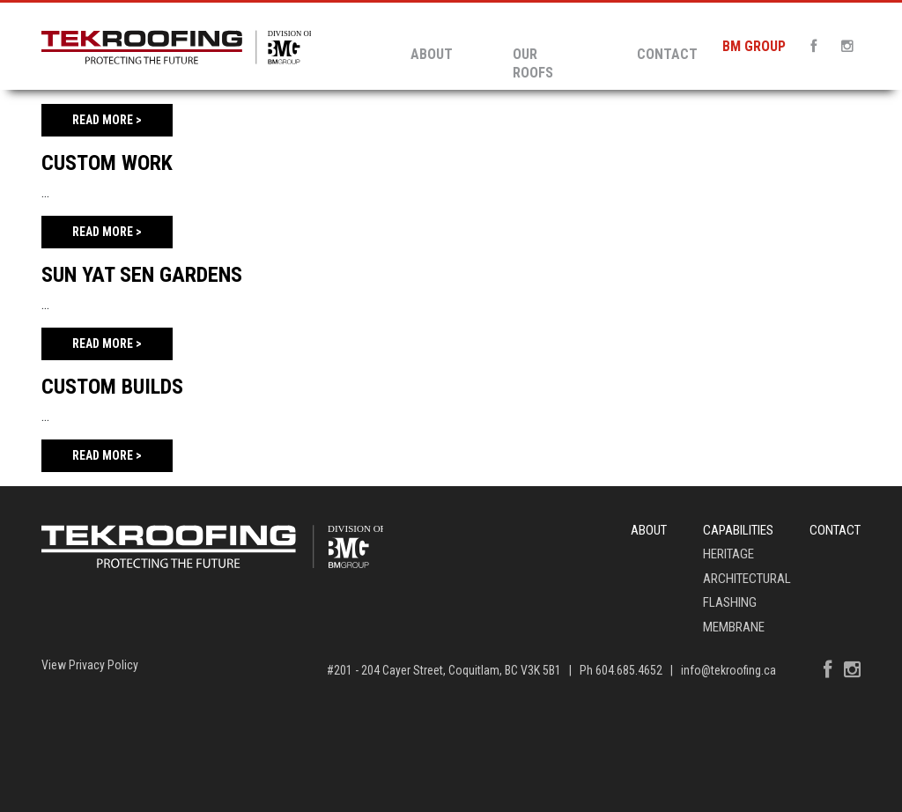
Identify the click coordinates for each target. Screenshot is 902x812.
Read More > (107, 120)
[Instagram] (842, 46)
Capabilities (738, 530)
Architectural (747, 579)
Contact (667, 54)
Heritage (728, 554)
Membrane (734, 627)
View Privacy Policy (89, 665)
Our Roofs (533, 63)
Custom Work (107, 163)
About (431, 54)
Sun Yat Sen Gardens (141, 274)
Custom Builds (112, 386)
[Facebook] (808, 46)
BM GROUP (754, 46)
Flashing (730, 602)
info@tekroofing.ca (728, 670)
